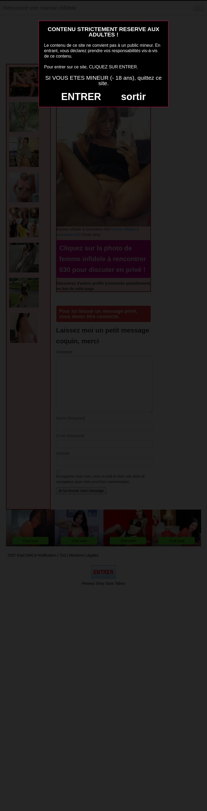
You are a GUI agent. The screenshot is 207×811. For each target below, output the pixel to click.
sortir (133, 96)
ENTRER (81, 96)
